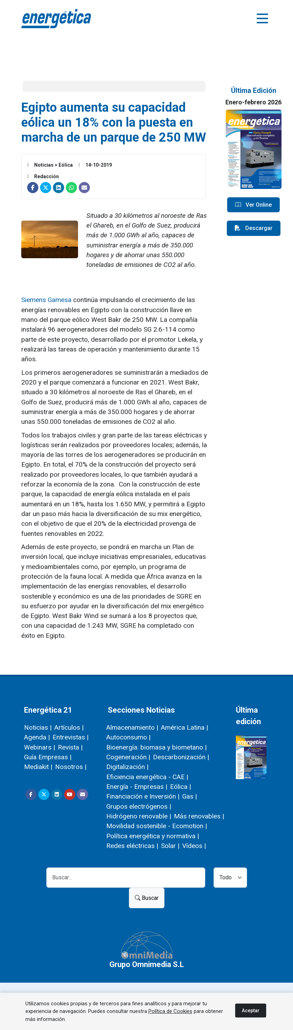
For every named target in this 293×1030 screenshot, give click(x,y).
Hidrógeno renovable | (138, 816)
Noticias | (38, 727)
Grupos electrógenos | (138, 806)
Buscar (147, 898)
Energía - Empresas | (136, 787)
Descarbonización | (181, 757)
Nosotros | (70, 767)
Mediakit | (38, 767)
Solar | (170, 846)
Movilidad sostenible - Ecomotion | (156, 826)
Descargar (253, 228)
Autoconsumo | (128, 737)
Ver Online (253, 204)
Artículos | (69, 727)
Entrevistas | (70, 737)
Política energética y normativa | (152, 836)
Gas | (189, 796)
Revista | (70, 747)
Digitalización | (127, 767)
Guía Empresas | (47, 757)
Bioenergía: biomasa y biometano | (156, 747)
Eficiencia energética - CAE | (147, 777)
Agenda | (37, 737)
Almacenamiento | (132, 727)
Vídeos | (194, 846)
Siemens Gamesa (46, 300)
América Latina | (184, 727)
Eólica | (180, 787)
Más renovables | (199, 816)
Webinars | (39, 747)
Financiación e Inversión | (142, 796)
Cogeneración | (128, 757)
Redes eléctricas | (132, 846)
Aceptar (251, 1010)
